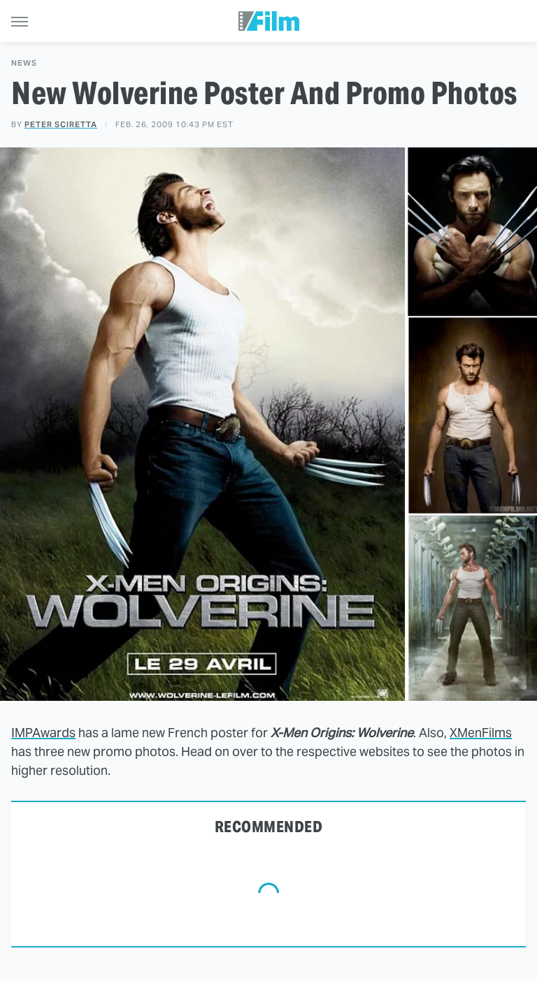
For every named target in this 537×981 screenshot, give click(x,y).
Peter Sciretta (60, 124)
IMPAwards (43, 733)
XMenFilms (481, 733)
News (24, 63)
